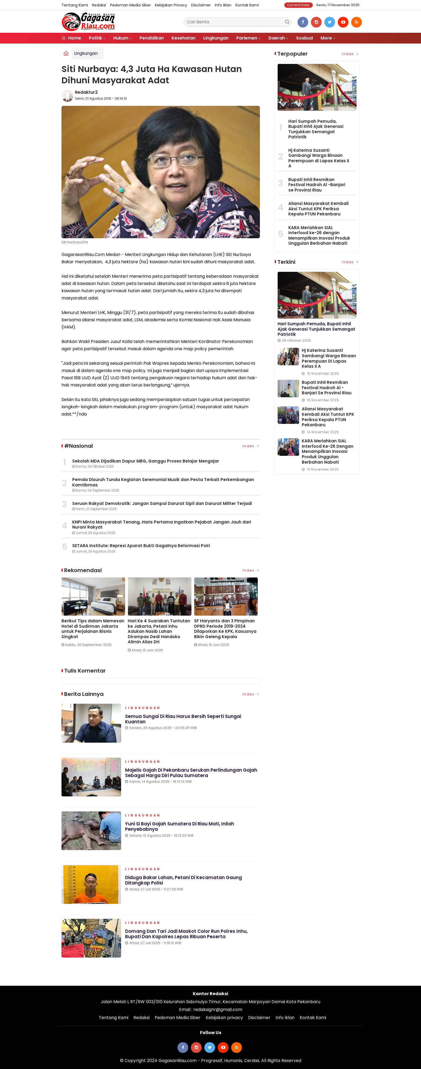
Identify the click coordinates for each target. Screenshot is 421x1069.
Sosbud (304, 38)
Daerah (276, 38)
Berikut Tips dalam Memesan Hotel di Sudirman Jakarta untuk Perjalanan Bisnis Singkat (92, 628)
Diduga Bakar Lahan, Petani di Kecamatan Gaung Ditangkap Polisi (183, 881)
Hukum (120, 38)
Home (71, 38)
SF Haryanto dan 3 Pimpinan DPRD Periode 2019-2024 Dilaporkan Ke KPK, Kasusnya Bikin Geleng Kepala (225, 628)
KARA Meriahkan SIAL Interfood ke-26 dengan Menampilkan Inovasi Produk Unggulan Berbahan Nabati (319, 235)
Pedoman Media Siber (130, 5)
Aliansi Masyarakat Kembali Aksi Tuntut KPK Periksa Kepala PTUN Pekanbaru (318, 209)
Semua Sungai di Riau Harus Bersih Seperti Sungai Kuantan (183, 719)
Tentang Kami (74, 5)
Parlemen (246, 38)
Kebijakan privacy (171, 5)
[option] (94, 614)
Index (251, 446)
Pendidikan (152, 38)
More (326, 38)
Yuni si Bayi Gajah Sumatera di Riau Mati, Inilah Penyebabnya (179, 827)
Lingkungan (215, 38)
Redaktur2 (86, 92)
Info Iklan (223, 5)
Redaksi (99, 5)
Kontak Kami (247, 5)
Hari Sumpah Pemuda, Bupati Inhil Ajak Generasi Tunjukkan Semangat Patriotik (315, 129)
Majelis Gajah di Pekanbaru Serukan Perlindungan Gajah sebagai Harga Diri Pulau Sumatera (191, 773)
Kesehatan (183, 38)
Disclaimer (201, 5)
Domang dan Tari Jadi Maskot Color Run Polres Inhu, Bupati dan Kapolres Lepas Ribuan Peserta (186, 935)
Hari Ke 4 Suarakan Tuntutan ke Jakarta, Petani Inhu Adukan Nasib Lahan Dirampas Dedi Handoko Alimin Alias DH (159, 631)
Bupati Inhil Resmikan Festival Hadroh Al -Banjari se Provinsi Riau (316, 185)
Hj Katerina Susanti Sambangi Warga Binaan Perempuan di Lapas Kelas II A (318, 158)
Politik (95, 38)
